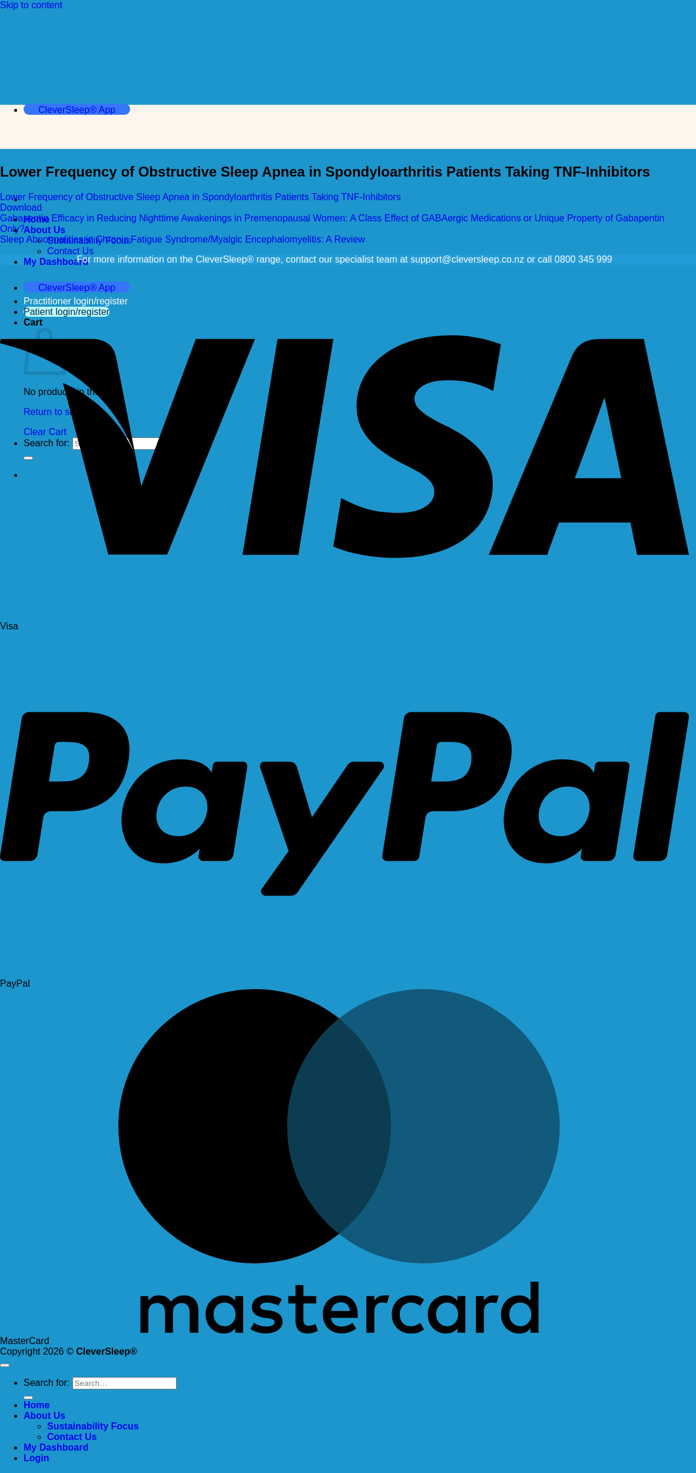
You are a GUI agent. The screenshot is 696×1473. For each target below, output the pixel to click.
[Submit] (28, 1397)
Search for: (46, 1383)
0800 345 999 (583, 259)
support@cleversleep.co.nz (467, 259)
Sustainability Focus (93, 1426)
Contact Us (70, 251)
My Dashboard (56, 262)
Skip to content (31, 5)
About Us (44, 230)
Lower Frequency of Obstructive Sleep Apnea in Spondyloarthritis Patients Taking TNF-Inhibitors (200, 197)
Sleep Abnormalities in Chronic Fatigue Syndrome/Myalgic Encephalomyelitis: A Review (182, 239)
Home (36, 1405)
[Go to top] (4, 1365)
